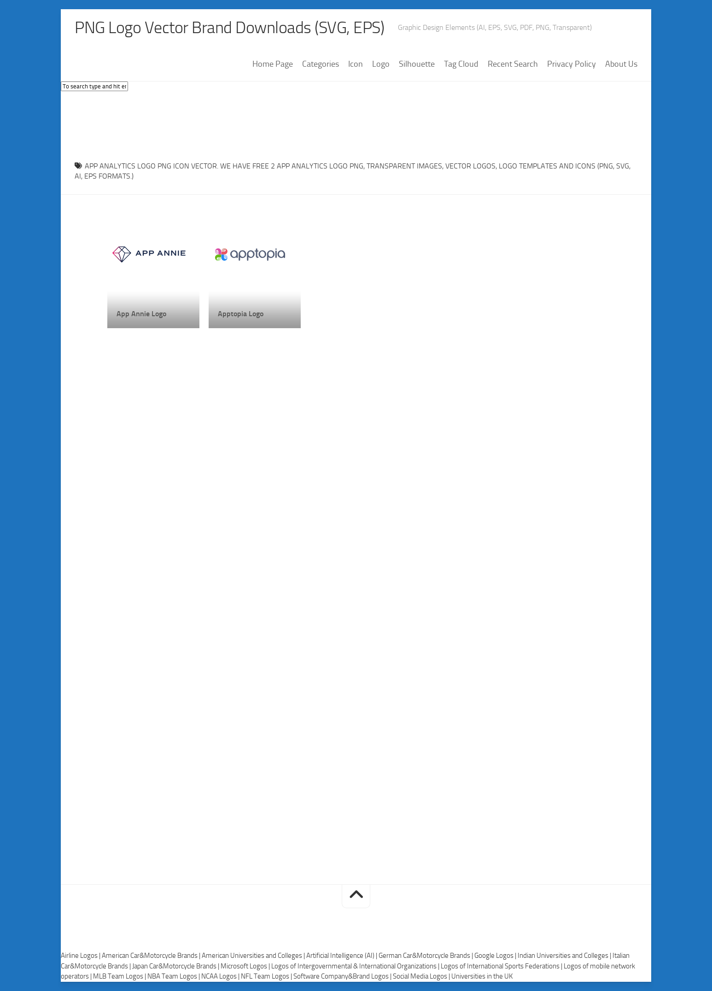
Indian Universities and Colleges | (565, 955)
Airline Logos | (81, 955)
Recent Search (513, 64)
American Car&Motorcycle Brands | (152, 955)
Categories (320, 64)
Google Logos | (496, 955)
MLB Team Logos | (120, 976)
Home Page (272, 64)
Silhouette (417, 64)
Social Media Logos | (422, 976)
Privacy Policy (571, 64)
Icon (355, 64)
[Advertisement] (356, 124)
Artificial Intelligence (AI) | (342, 955)
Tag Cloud (461, 64)
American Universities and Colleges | (254, 955)
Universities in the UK (482, 976)
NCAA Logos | (221, 976)
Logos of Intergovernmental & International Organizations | (356, 966)
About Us (621, 64)
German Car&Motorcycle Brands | (426, 955)
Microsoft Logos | (246, 966)
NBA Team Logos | (174, 976)
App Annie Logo (141, 313)
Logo (381, 64)
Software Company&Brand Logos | (343, 976)
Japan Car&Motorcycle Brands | (176, 966)
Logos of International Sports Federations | (502, 966)
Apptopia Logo (240, 313)
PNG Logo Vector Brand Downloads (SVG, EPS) (229, 27)
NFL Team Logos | (267, 976)
